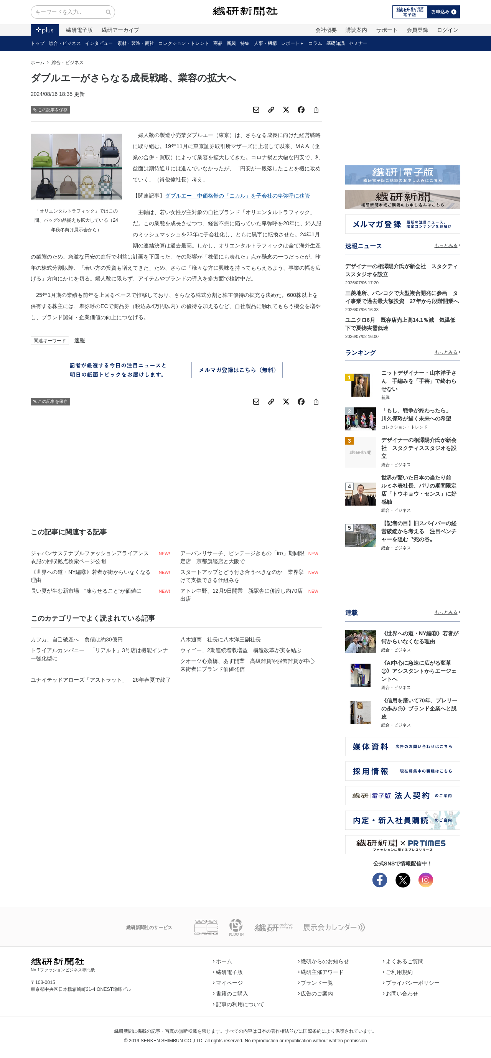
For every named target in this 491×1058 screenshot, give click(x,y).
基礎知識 (335, 43)
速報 (79, 340)
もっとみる (448, 245)
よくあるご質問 (403, 961)
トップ (37, 43)
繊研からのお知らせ (323, 961)
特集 (244, 43)
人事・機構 (265, 43)
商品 (217, 43)
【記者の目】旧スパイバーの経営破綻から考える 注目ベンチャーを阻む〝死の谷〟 (418, 531)
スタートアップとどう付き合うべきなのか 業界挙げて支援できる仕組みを (242, 576)
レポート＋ (292, 43)
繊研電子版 (79, 30)
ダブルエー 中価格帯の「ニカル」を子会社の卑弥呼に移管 (237, 196)
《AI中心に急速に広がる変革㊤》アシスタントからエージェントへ (418, 671)
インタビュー (99, 43)
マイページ (228, 983)
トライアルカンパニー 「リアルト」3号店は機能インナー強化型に (99, 654)
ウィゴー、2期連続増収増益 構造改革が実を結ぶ (241, 650)
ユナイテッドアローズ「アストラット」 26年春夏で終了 (101, 680)
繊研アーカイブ (120, 30)
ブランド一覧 (315, 983)
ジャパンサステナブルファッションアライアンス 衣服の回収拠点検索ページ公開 (92, 557)
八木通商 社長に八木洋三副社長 (220, 639)
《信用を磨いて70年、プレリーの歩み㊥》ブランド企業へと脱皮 (419, 708)
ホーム (37, 62)
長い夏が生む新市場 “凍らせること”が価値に (86, 591)
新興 (231, 43)
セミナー (358, 43)
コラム (315, 43)
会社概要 (326, 30)
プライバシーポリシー (411, 983)
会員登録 (417, 30)
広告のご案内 (315, 993)
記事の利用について (238, 1004)
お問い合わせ (400, 993)
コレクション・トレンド (183, 43)
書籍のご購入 (230, 993)
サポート (387, 30)
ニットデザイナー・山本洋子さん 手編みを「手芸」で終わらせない (418, 381)
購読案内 (356, 30)
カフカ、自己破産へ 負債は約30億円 (77, 639)
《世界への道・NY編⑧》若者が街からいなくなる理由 (91, 576)
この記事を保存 (50, 109)
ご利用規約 (398, 972)
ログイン (447, 30)
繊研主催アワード (321, 972)
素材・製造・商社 (135, 43)
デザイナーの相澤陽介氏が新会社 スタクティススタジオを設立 (418, 448)
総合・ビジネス (65, 43)
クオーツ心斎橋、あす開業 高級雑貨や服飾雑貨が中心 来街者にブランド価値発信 (250, 665)
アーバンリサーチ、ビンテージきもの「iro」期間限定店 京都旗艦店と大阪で (242, 557)
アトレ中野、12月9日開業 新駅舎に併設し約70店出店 (241, 595)
